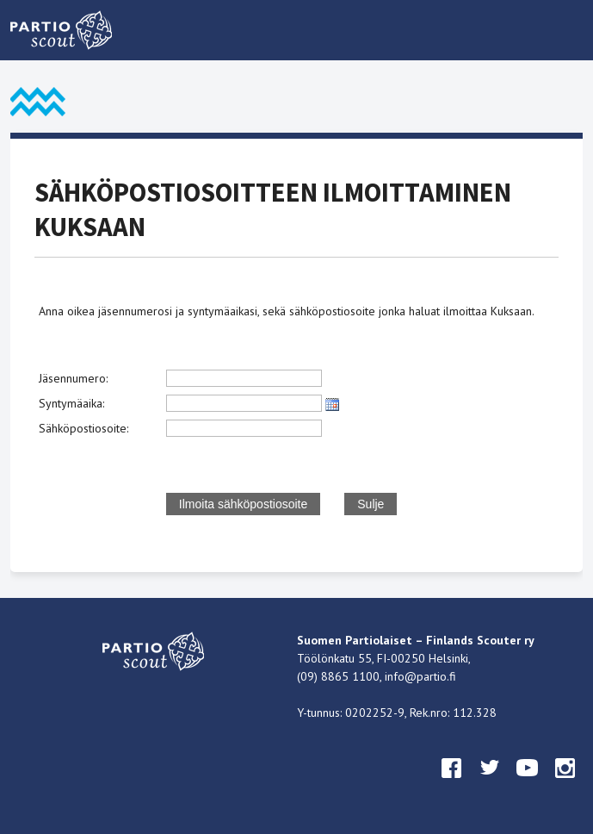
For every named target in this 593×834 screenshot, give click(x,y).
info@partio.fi (420, 676)
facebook (452, 784)
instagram (565, 784)
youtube (527, 784)
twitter (490, 784)
